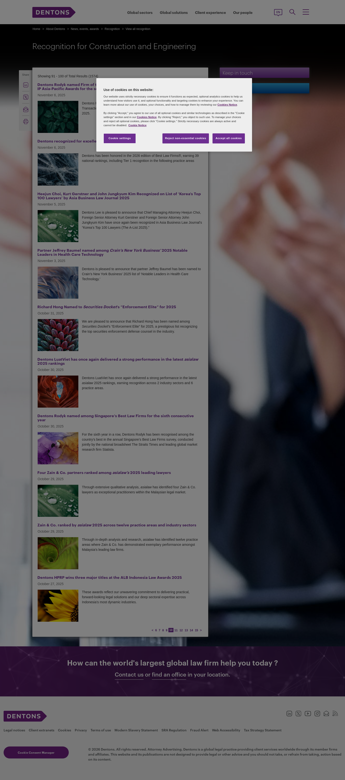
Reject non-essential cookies (185, 138)
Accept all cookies (229, 138)
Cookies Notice (227, 104)
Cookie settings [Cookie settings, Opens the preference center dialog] (120, 138)
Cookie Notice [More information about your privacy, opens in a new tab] (137, 125)
